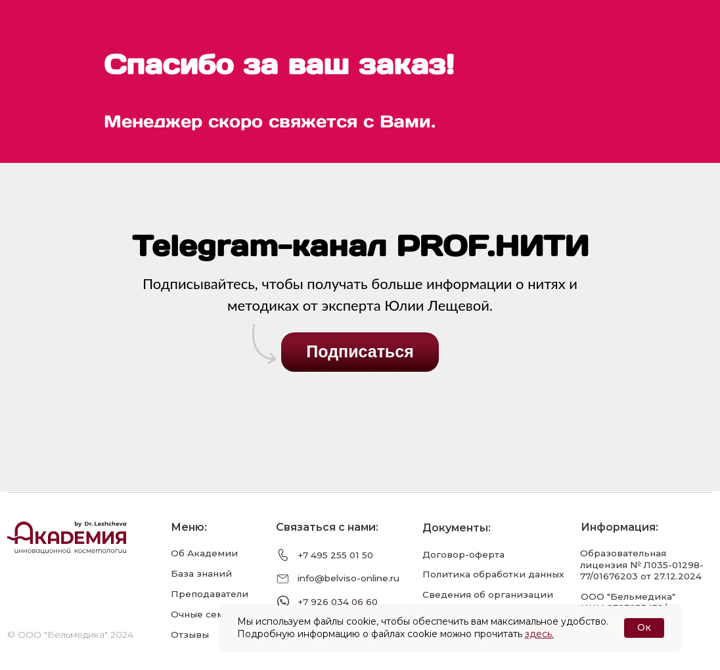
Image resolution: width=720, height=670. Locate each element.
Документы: (456, 528)
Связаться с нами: (327, 527)
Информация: (619, 527)
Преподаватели (209, 594)
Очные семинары (213, 614)
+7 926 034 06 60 (338, 601)
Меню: (189, 527)
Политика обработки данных (493, 574)
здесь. (539, 634)
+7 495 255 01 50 (335, 555)
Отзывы (190, 634)
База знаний (201, 573)
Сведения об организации (487, 594)
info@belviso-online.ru (348, 578)
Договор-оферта (463, 554)
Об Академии (204, 553)
